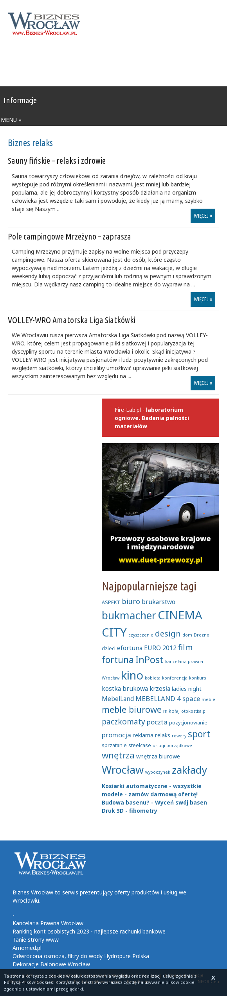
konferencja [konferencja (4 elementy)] (174, 678)
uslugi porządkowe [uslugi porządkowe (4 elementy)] (172, 745)
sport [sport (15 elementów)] (199, 734)
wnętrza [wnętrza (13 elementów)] (118, 755)
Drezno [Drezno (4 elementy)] (201, 635)
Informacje (20, 100)
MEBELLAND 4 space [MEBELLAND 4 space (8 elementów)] (167, 698)
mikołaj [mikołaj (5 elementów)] (171, 710)
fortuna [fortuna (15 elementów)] (118, 659)
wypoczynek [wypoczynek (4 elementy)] (157, 772)
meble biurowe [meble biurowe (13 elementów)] (132, 709)
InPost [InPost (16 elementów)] (149, 659)
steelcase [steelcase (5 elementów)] (139, 745)
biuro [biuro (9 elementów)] (131, 601)
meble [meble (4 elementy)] (208, 699)
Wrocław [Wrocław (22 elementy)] (123, 769)
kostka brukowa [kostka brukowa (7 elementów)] (125, 688)
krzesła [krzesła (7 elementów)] (160, 688)
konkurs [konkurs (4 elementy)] (197, 678)
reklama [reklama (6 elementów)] (143, 735)
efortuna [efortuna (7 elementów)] (129, 648)
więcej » (203, 216)
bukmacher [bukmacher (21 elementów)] (129, 615)
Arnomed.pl (27, 947)
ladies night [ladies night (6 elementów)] (187, 688)
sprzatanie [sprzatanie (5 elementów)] (114, 745)
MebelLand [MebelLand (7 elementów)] (118, 698)
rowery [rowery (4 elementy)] (179, 736)
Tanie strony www (36, 939)
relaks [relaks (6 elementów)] (162, 735)
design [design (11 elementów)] (168, 633)
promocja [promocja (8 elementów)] (116, 734)
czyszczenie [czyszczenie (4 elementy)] (140, 635)
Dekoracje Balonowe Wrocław (51, 964)
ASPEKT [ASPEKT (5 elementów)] (111, 602)
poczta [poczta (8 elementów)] (157, 721)
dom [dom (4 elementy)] (187, 635)
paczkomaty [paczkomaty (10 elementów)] (123, 722)
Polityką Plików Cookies (28, 982)
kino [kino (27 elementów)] (132, 675)
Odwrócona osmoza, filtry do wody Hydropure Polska (81, 956)
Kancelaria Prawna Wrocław (48, 923)
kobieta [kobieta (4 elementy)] (152, 678)
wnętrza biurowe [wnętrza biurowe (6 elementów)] (158, 756)
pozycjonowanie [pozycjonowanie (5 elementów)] (188, 722)
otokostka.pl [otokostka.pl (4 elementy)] (194, 711)
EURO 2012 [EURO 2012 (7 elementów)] (160, 648)
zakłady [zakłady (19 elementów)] (189, 770)
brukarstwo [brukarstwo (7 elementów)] (158, 601)
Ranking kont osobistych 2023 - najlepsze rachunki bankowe (89, 931)
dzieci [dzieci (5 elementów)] (108, 648)
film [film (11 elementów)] (185, 647)
